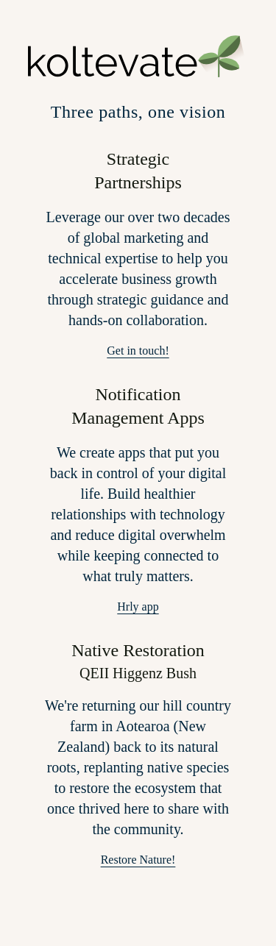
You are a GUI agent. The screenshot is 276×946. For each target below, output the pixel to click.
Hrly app (137, 606)
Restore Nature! (138, 859)
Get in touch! (138, 350)
